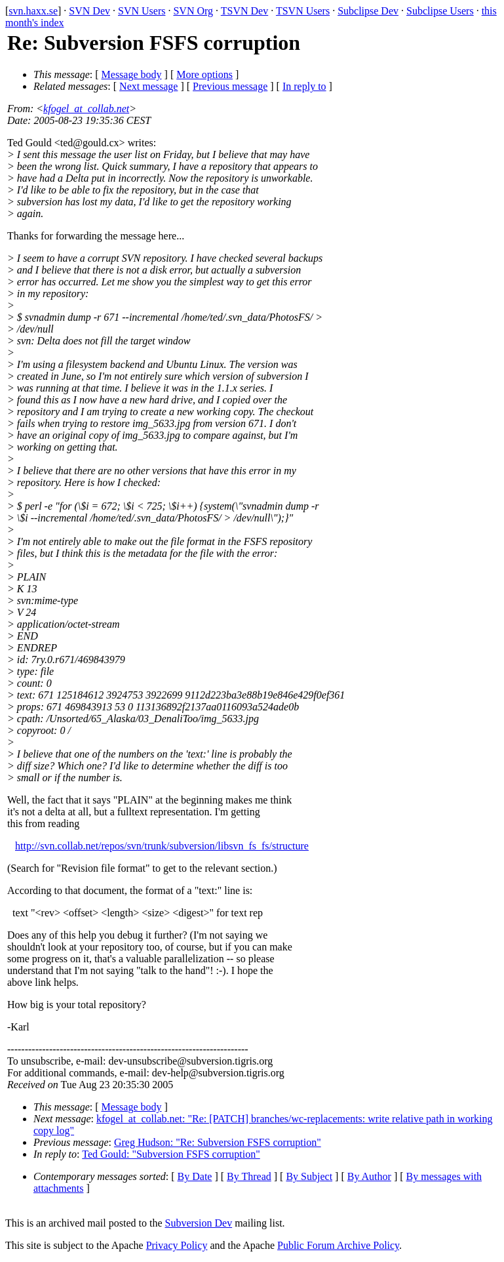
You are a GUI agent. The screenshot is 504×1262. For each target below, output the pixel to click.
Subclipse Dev (368, 10)
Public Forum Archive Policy (338, 1245)
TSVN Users (303, 10)
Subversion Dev (199, 1223)
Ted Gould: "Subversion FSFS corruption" (171, 1154)
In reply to (304, 86)
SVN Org (193, 10)
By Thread (249, 1176)
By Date (195, 1176)
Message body (132, 74)
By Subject (309, 1176)
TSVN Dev (244, 10)
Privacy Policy (177, 1245)
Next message (148, 86)
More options (204, 74)
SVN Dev (89, 10)
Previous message (230, 86)
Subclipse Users (440, 10)
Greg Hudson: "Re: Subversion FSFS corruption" (217, 1142)
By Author (369, 1176)
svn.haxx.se (33, 10)
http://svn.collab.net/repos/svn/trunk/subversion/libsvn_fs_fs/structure (162, 845)
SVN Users (141, 10)
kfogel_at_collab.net (86, 108)
